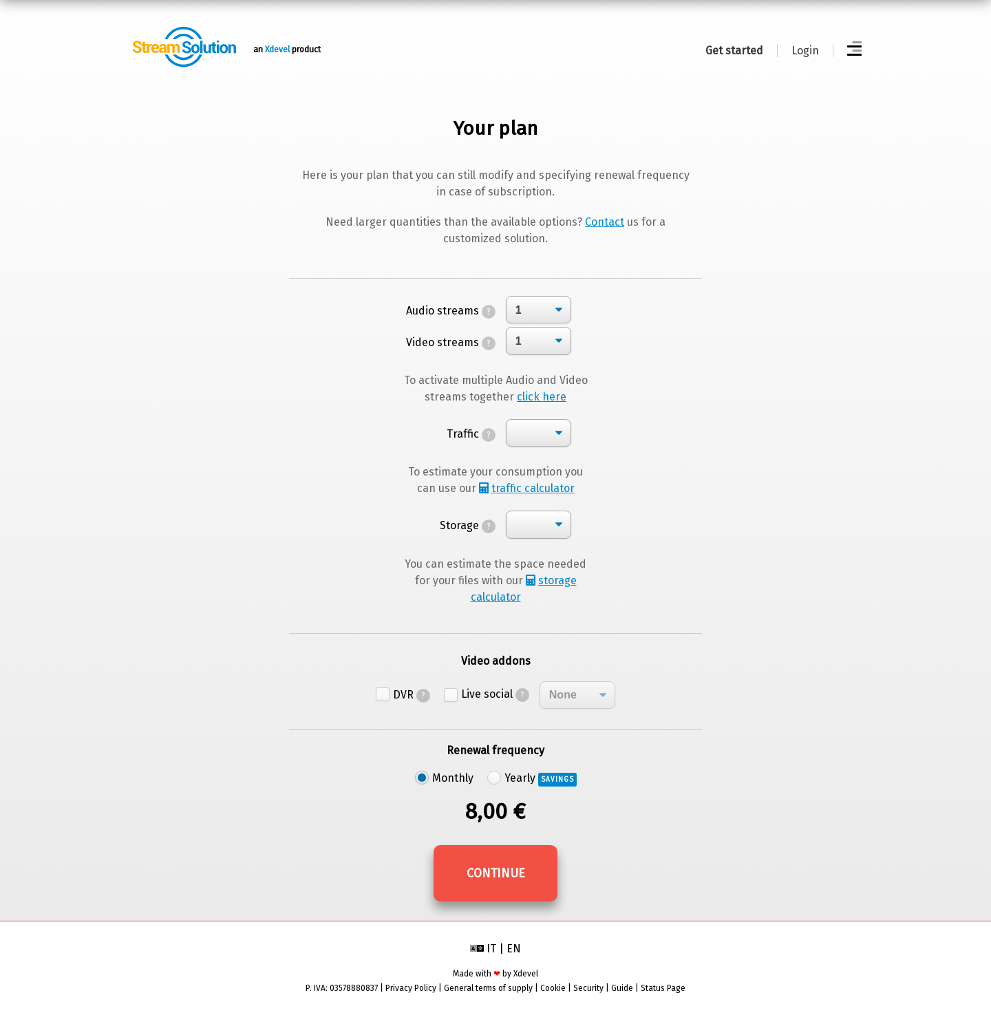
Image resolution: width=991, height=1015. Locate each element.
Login (805, 50)
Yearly (540, 777)
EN (514, 948)
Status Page (663, 988)
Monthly (452, 777)
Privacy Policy (410, 988)
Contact (604, 221)
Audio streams (451, 310)
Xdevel (277, 49)
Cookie (553, 988)
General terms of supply (488, 988)
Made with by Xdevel (495, 974)
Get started (734, 50)
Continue (496, 873)
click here (541, 396)
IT (491, 948)
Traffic (471, 433)
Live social (495, 694)
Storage (468, 525)
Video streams (451, 342)
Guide (622, 988)
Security (588, 988)
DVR (411, 694)
